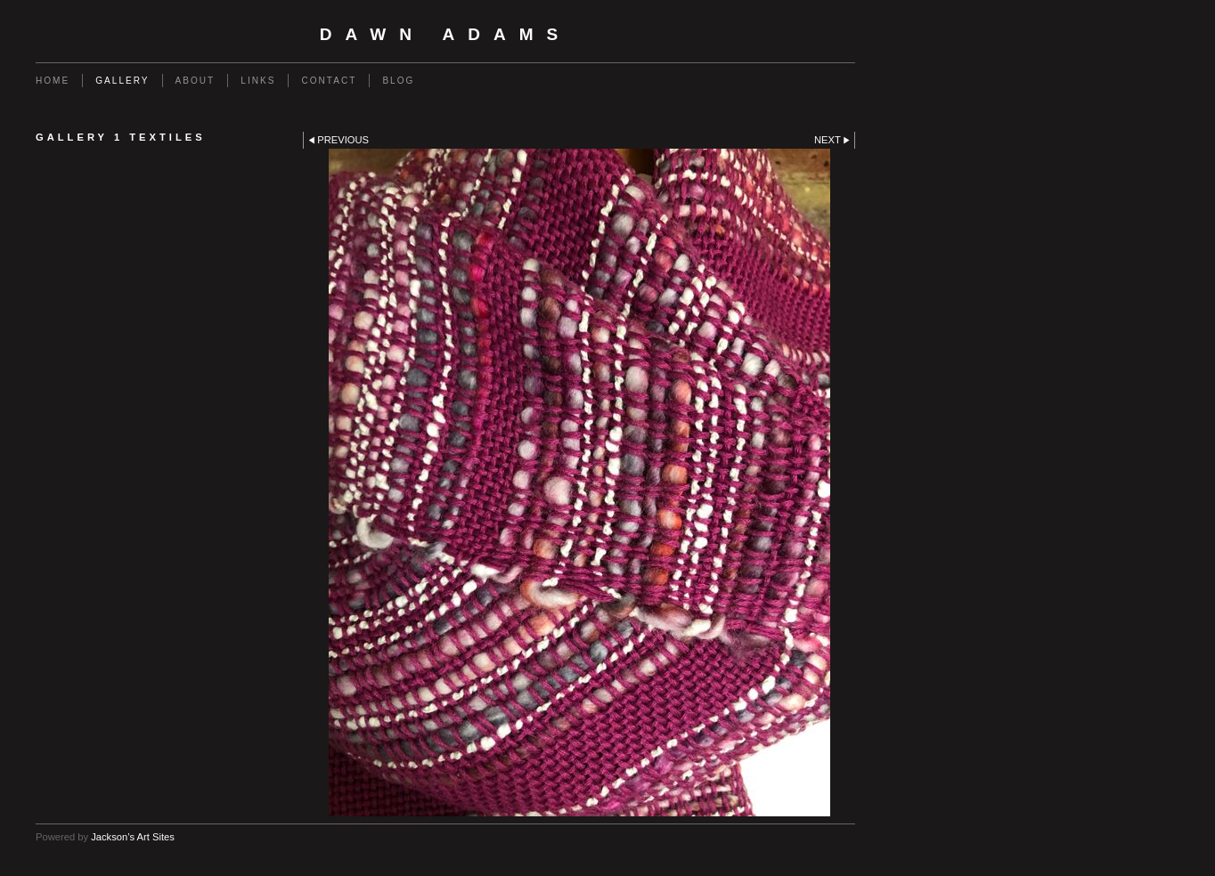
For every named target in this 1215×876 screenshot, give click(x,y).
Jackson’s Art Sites (133, 836)
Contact (328, 80)
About (195, 80)
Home (52, 80)
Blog (398, 80)
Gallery (122, 80)
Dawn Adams (446, 34)
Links (258, 80)
